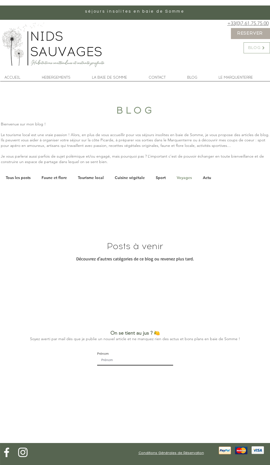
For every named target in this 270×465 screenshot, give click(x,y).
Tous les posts (18, 177)
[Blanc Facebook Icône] (6, 452)
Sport (161, 177)
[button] (116, 77)
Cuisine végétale (130, 177)
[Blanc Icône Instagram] (23, 452)
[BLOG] (257, 47)
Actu (207, 177)
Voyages (184, 177)
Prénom (103, 353)
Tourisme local (91, 177)
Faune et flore (54, 177)
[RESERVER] (250, 33)
